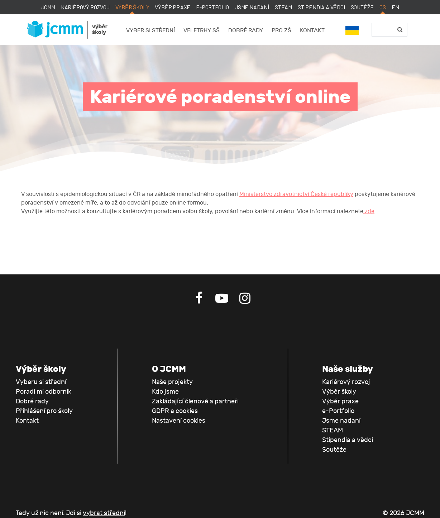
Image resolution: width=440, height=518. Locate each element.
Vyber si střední (150, 30)
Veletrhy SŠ (201, 30)
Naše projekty (172, 382)
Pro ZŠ (281, 30)
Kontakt (312, 30)
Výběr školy (132, 7)
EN (395, 7)
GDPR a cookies (175, 411)
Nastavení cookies (178, 421)
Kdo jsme (165, 391)
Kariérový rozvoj (85, 7)
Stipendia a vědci (321, 7)
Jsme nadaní (252, 7)
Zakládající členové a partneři (195, 401)
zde (368, 211)
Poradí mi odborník (43, 391)
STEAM (283, 7)
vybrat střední (104, 513)
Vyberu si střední (41, 382)
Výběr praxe (172, 7)
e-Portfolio (212, 7)
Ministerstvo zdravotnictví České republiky (296, 194)
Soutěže (362, 7)
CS (382, 7)
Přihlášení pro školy (44, 411)
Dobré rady (245, 30)
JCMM (48, 7)
